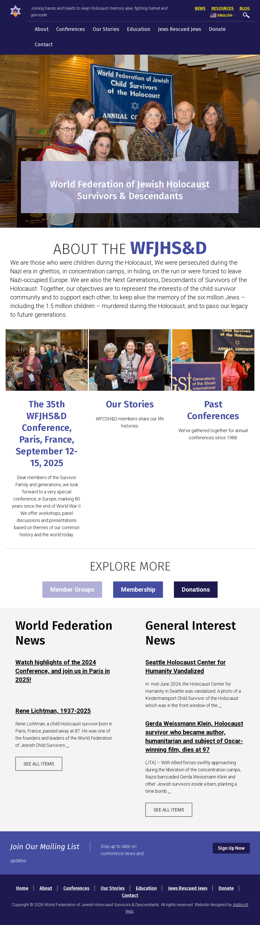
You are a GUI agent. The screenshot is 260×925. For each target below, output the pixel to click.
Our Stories (106, 29)
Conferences (70, 29)
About (42, 29)
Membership (138, 589)
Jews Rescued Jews (179, 29)
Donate (217, 29)
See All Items (38, 763)
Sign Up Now (231, 848)
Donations (196, 589)
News (200, 8)
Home (22, 888)
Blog (245, 8)
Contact (44, 44)
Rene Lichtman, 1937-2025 (53, 710)
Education (138, 29)
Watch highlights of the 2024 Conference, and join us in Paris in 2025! (62, 671)
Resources (222, 8)
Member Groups (72, 589)
